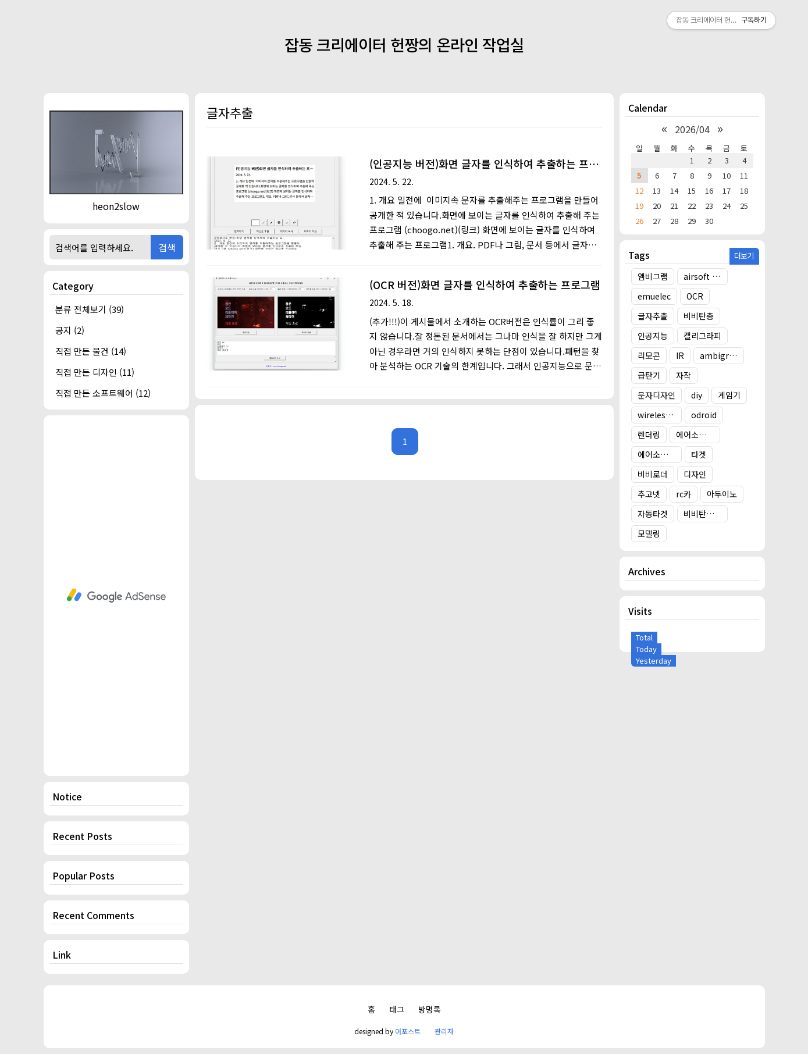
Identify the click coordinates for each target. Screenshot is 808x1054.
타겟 (698, 454)
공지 (69, 330)
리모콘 (649, 355)
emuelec (654, 296)
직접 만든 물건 (90, 351)
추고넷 (649, 494)
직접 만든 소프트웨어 (103, 393)
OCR (694, 296)
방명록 (429, 1009)
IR (680, 355)
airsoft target (706, 276)
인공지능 (653, 335)
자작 (683, 375)
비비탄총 (699, 316)
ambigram (721, 355)
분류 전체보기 (89, 309)
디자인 (695, 474)
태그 (396, 1009)
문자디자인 (656, 395)
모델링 (649, 533)
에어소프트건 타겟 (698, 434)
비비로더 (653, 474)
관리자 (444, 1031)
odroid (704, 415)
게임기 (729, 395)
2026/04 (692, 129)
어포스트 (408, 1031)
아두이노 (722, 494)
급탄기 (649, 375)
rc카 (683, 494)
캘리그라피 (702, 335)
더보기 (743, 255)
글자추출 (653, 316)
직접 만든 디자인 (94, 372)
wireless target (660, 415)
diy (696, 395)
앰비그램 (653, 276)
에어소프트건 (660, 454)
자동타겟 (653, 513)
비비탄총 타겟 (706, 513)
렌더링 (649, 434)
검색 (167, 247)
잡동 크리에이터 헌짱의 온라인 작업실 (404, 44)
